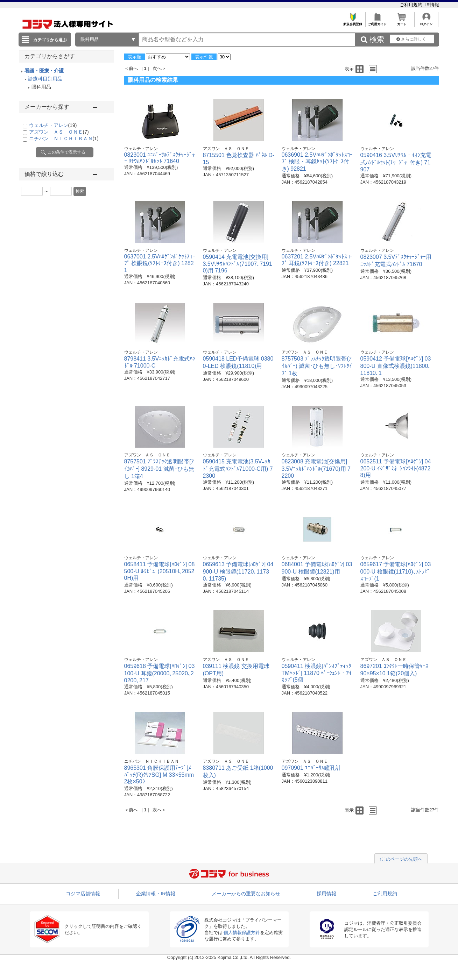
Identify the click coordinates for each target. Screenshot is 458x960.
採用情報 (326, 893)
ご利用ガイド (377, 22)
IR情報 (432, 4)
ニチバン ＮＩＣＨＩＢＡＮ (64, 138)
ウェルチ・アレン (53, 125)
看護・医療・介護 (44, 70)
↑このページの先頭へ (401, 859)
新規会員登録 (352, 22)
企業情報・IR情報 (155, 893)
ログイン (426, 22)
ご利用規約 (412, 4)
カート (401, 22)
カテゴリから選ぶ (50, 39)
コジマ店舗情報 (83, 893)
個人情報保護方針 (242, 932)
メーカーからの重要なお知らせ (246, 893)
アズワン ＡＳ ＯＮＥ (59, 132)
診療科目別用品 (45, 78)
